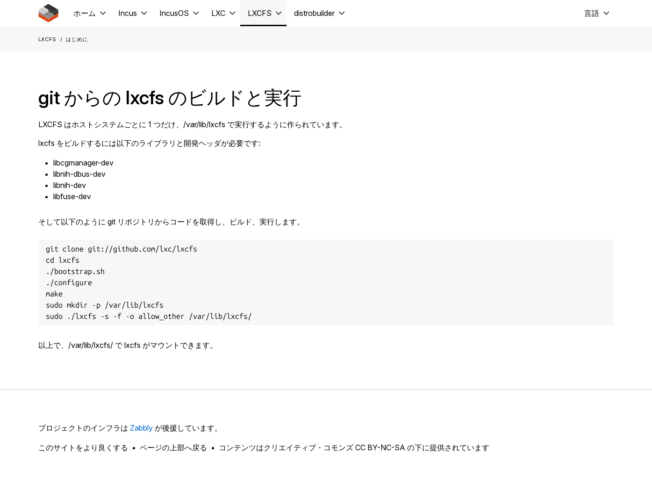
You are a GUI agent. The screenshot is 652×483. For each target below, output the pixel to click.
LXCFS (260, 13)
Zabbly (141, 428)
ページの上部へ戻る (173, 447)
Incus (127, 13)
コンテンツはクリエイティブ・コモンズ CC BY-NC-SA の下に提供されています (354, 447)
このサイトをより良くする (83, 447)
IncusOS (174, 13)
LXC (218, 13)
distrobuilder (314, 13)
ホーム (84, 13)
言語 (591, 13)
